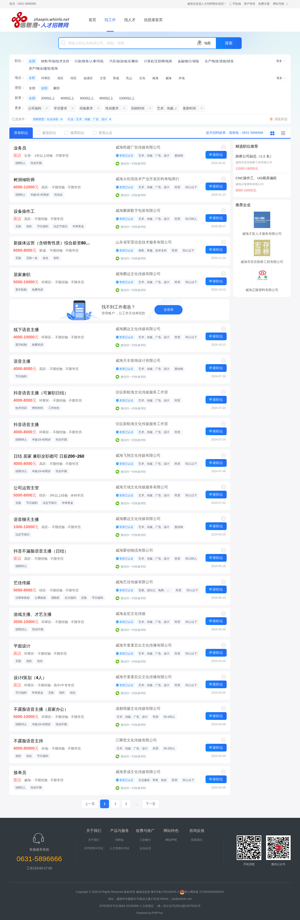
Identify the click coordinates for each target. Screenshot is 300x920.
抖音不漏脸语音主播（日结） (41, 551)
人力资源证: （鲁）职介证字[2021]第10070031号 (170, 906)
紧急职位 (48, 133)
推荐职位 (76, 133)
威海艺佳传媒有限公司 (134, 582)
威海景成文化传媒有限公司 (138, 772)
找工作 (110, 20)
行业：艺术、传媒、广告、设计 (87, 119)
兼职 (56, 88)
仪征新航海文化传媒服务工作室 (142, 392)
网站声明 (171, 839)
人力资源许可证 (119, 848)
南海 (155, 78)
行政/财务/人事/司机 (89, 61)
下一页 (151, 804)
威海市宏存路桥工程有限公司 (254, 162)
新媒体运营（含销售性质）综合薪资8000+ (53, 243)
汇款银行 (145, 839)
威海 (168, 78)
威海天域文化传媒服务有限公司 (142, 487)
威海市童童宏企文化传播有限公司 (144, 645)
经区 (74, 78)
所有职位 (21, 133)
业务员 (20, 148)
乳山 (129, 78)
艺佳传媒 (22, 582)
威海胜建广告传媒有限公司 (138, 147)
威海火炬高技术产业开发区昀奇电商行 (147, 179)
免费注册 (264, 3)
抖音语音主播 (26, 424)
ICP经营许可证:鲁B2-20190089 (119, 906)
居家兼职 (22, 274)
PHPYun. (158, 913)
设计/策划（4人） (30, 677)
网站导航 (278, 3)
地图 (207, 43)
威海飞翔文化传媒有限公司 (138, 455)
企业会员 (145, 848)
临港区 (88, 78)
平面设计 (22, 646)
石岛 (142, 78)
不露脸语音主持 (28, 741)
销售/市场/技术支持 (55, 61)
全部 (32, 61)
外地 (182, 78)
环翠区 (45, 78)
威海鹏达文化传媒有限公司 (138, 274)
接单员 (20, 772)
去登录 (168, 309)
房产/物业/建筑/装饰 (43, 68)
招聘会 (119, 839)
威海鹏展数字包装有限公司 (138, 211)
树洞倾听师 (24, 179)
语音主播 (22, 361)
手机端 (236, 3)
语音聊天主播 (26, 519)
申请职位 (216, 155)
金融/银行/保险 (188, 61)
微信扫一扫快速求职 (133, 163)
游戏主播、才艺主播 (33, 614)
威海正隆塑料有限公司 (250, 184)
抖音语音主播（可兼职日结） (41, 393)
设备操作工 (24, 211)
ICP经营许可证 (93, 848)
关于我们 (93, 839)
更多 (279, 61)
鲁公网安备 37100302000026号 (202, 892)
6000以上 (87, 98)
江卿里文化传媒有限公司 (136, 740)
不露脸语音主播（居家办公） (41, 709)
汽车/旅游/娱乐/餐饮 (123, 61)
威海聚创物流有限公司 (134, 550)
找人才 (129, 20)
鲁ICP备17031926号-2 (165, 892)
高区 (60, 78)
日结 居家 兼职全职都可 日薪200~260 (49, 456)
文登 (103, 78)
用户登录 (249, 3)
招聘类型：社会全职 (45, 119)
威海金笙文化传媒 (131, 614)
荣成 (116, 78)
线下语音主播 (26, 329)
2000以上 (48, 98)
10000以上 (127, 98)
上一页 (90, 804)
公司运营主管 (26, 488)
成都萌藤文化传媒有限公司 (138, 709)
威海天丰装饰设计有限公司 (138, 361)
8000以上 (106, 98)
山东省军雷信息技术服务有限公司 (144, 242)
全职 (44, 88)
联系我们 (196, 839)
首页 (92, 20)
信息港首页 (153, 20)
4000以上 (67, 98)
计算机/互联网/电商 (158, 61)
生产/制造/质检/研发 (219, 61)
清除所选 (280, 119)
